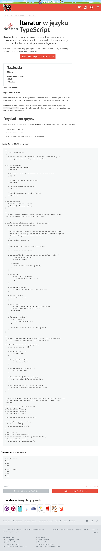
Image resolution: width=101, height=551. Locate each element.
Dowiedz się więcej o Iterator (38, 56)
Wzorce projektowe (14, 15)
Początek (6, 521)
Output (12, 81)
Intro (11, 72)
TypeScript (32, 15)
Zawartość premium (46, 521)
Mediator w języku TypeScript (75, 491)
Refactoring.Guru (19, 529)
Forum (65, 521)
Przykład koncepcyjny (17, 76)
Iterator (25, 15)
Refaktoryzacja (16, 521)
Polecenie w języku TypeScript (26, 491)
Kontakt (72, 521)
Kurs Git (58, 521)
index (11, 79)
